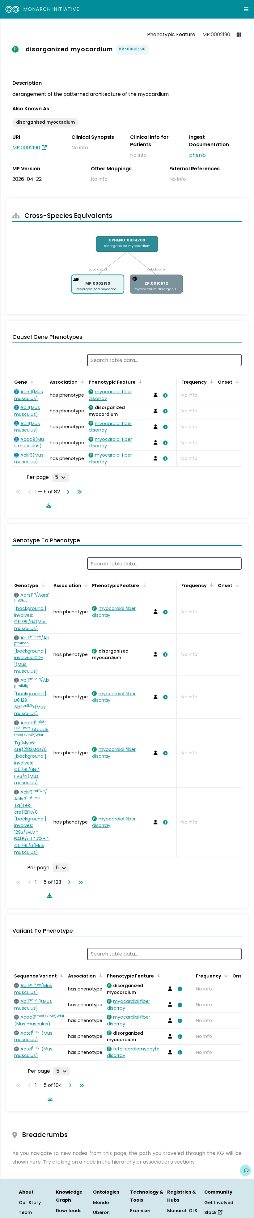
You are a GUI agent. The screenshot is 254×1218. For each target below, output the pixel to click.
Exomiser (140, 1210)
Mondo (101, 1202)
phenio (197, 155)
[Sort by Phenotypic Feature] (139, 381)
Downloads (69, 1210)
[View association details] (164, 395)
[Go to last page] (78, 491)
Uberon (101, 1212)
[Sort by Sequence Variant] (60, 975)
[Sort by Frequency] (210, 381)
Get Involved (218, 1202)
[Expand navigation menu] (246, 9)
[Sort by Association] (81, 381)
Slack (213, 1212)
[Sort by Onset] (236, 381)
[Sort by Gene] (31, 381)
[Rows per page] (60, 477)
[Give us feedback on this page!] (245, 1170)
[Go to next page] (66, 491)
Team (25, 1212)
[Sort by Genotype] (42, 585)
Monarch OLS (182, 1210)
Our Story (30, 1202)
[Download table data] (47, 505)
